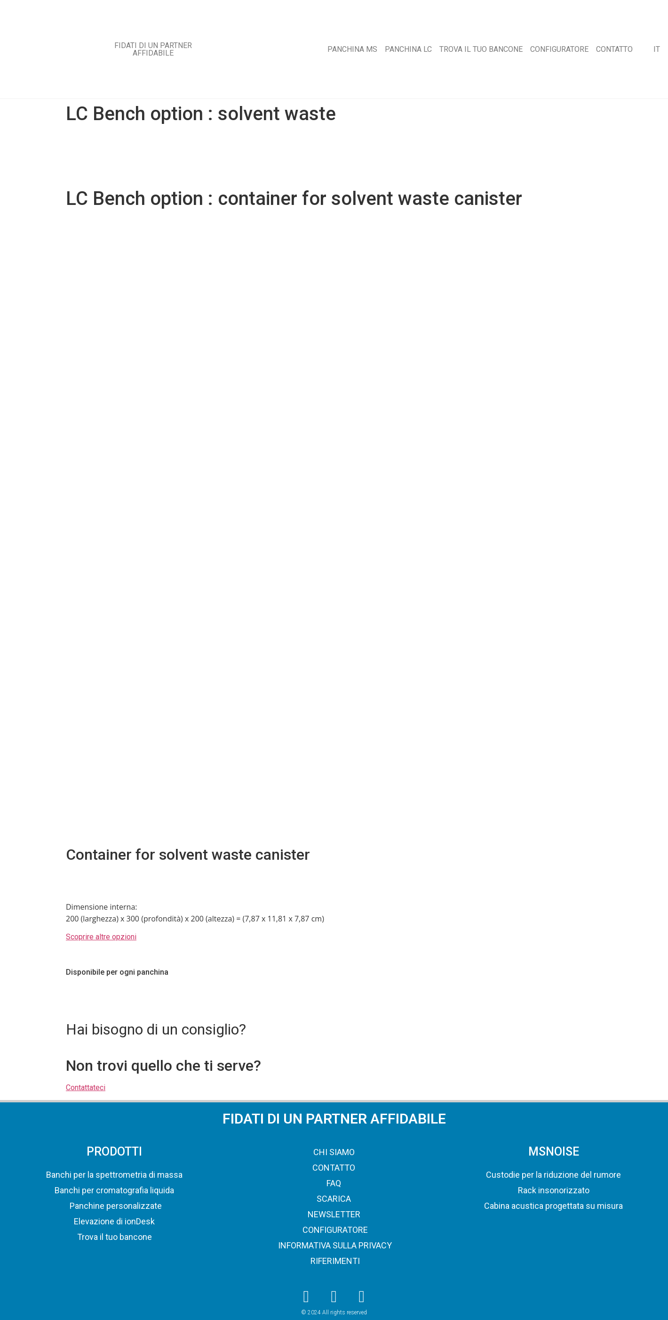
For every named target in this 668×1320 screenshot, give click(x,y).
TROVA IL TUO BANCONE (481, 49)
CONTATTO (614, 49)
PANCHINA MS (352, 49)
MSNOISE (553, 1151)
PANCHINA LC (408, 49)
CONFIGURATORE (559, 49)
